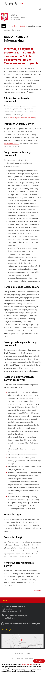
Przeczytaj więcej (28, 664)
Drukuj (37, 591)
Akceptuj (39, 661)
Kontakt (22, 26)
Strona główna (13, 26)
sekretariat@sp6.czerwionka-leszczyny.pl (23, 118)
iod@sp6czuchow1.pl (11, 143)
